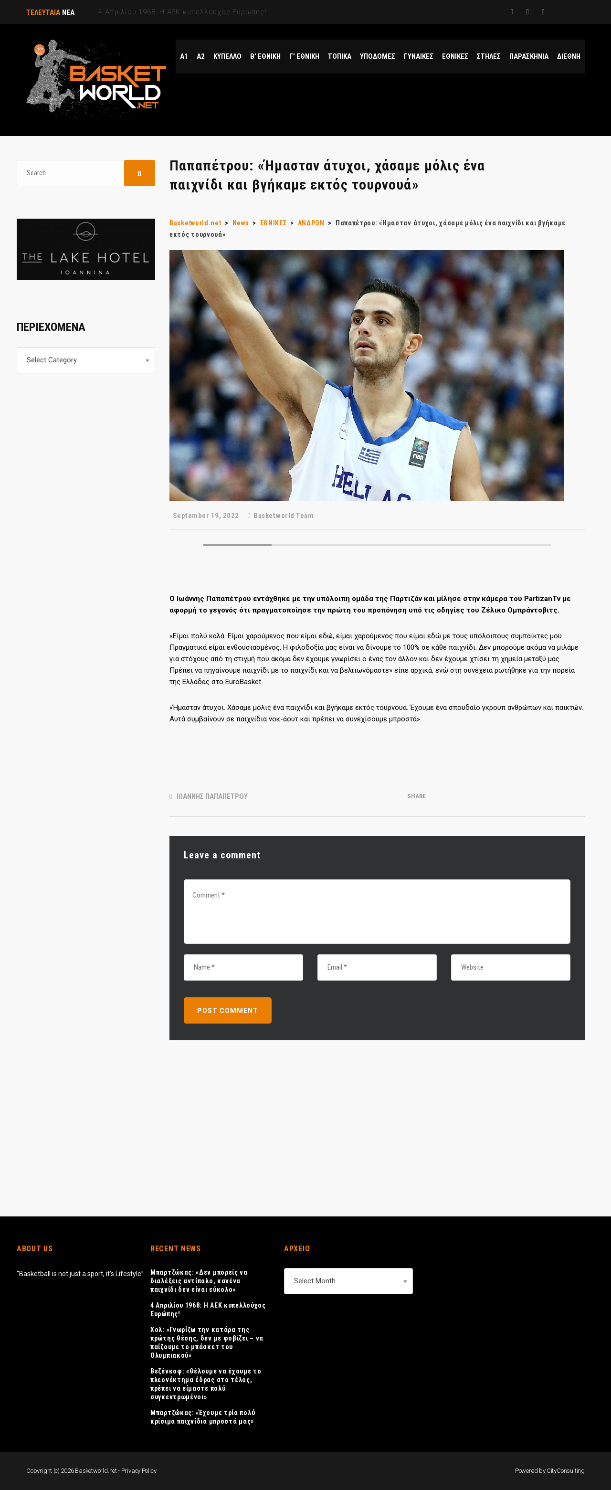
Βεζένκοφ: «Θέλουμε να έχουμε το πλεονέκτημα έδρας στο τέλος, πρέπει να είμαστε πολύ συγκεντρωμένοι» (206, 1384)
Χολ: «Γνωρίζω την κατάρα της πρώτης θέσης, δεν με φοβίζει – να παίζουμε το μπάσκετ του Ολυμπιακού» (206, 1342)
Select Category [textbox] (52, 360)
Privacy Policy (139, 1470)
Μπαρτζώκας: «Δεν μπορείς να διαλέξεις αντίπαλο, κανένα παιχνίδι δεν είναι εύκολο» (199, 1280)
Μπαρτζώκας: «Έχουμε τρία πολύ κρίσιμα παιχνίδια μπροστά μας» (202, 1417)
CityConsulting (566, 1470)
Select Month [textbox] (315, 1281)
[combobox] (86, 360)
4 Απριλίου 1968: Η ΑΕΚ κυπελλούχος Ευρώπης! (208, 1309)
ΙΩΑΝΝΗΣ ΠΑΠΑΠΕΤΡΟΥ (212, 796)
